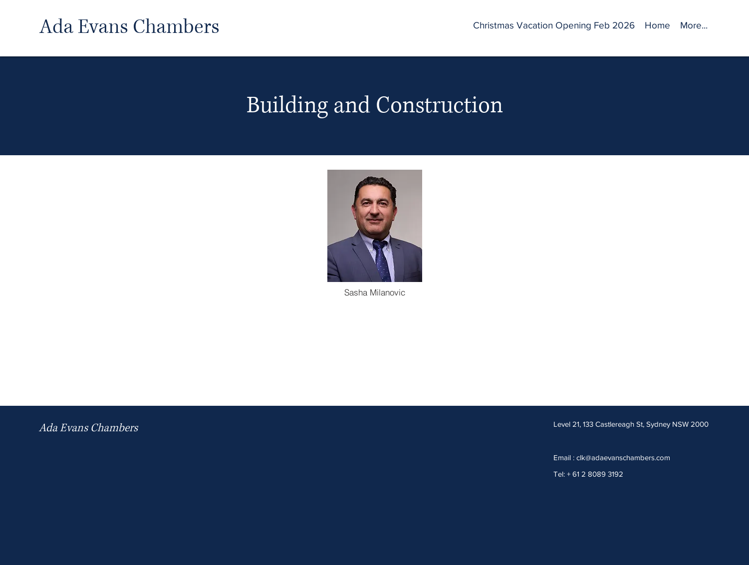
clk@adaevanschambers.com (623, 457)
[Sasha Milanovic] (374, 292)
